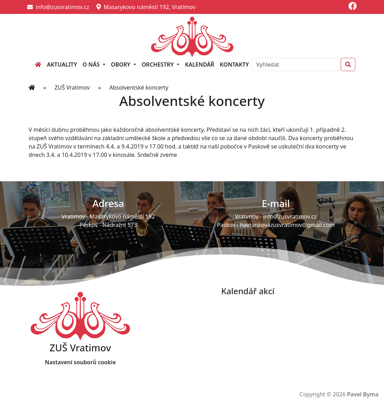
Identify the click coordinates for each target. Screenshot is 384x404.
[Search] (296, 64)
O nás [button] (92, 64)
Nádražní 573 (119, 225)
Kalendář (199, 64)
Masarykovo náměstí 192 (122, 216)
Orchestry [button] (158, 64)
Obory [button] (121, 64)
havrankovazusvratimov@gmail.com (287, 225)
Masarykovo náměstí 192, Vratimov (145, 7)
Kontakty (234, 64)
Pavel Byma (362, 394)
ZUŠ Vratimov (72, 87)
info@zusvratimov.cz (58, 7)
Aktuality (62, 64)
